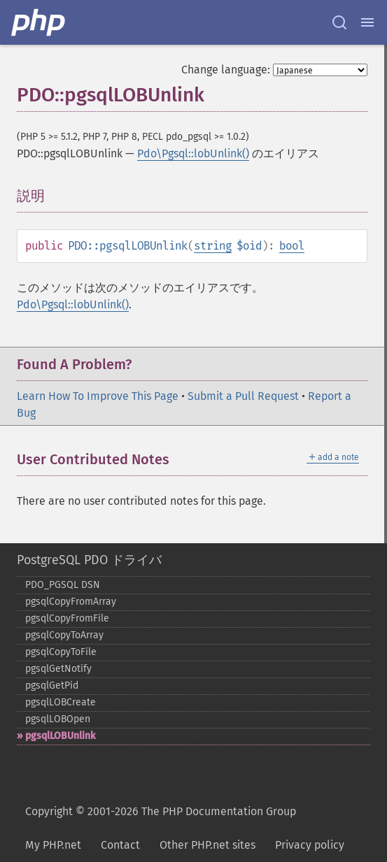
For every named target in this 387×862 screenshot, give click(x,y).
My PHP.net (53, 845)
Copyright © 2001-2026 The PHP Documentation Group (160, 811)
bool (291, 245)
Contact (120, 845)
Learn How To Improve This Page (97, 396)
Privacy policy (309, 845)
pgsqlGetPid (51, 685)
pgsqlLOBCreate (60, 702)
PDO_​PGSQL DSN (62, 585)
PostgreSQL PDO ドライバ (89, 560)
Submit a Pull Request (243, 396)
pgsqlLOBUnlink (60, 736)
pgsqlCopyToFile (61, 652)
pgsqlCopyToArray (64, 635)
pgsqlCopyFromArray (70, 602)
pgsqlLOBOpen (57, 719)
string (213, 245)
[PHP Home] (39, 22)
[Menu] (367, 22)
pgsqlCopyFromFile (67, 618)
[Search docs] (339, 22)
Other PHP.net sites (207, 845)
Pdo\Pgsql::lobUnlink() (193, 153)
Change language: (225, 69)
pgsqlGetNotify (58, 669)
